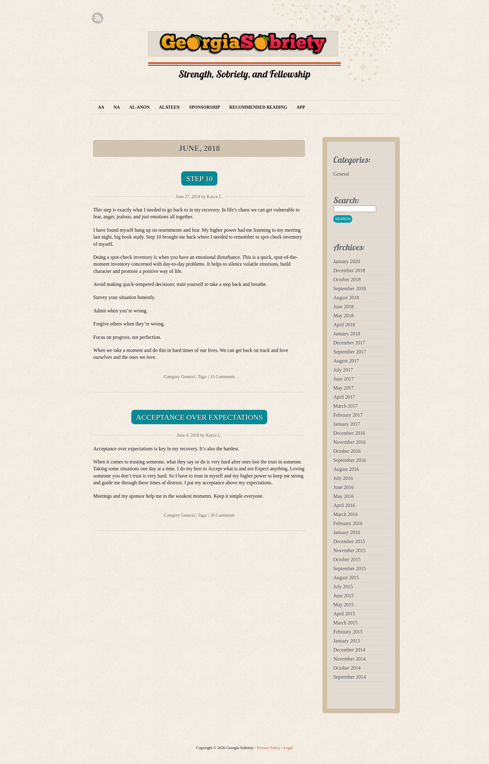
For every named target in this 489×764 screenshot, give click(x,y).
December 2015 (349, 541)
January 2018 (346, 333)
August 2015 (346, 577)
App (301, 107)
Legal (288, 748)
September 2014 (349, 677)
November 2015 (349, 550)
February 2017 (348, 415)
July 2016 (343, 478)
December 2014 (349, 649)
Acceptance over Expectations (199, 417)
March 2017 (345, 406)
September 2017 (349, 351)
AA (101, 107)
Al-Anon (139, 107)
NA (117, 107)
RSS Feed (97, 18)
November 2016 (349, 442)
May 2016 (343, 496)
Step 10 (199, 178)
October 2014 (347, 668)
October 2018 (347, 279)
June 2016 (343, 487)
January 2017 (346, 424)
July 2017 (343, 370)
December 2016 (349, 433)
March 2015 (345, 622)
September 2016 (349, 460)
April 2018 (344, 324)
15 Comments (222, 376)
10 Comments (222, 515)
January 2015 (346, 640)
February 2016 (348, 523)
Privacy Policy (268, 748)
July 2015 (343, 586)
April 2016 (344, 505)
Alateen (169, 107)
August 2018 (346, 297)
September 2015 (349, 568)
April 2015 (344, 613)
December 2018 (349, 270)
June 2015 (343, 595)
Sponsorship (204, 107)
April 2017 (344, 397)
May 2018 (343, 315)
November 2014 (349, 659)
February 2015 (348, 631)
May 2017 (343, 388)
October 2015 (347, 559)
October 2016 (347, 451)
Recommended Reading (258, 107)
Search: (346, 200)
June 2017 (343, 379)
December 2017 (349, 342)
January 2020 (346, 261)
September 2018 (349, 288)
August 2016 (346, 469)
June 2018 (343, 306)
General (188, 376)
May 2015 (343, 604)
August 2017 (346, 360)
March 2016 (345, 514)
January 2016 (346, 532)
